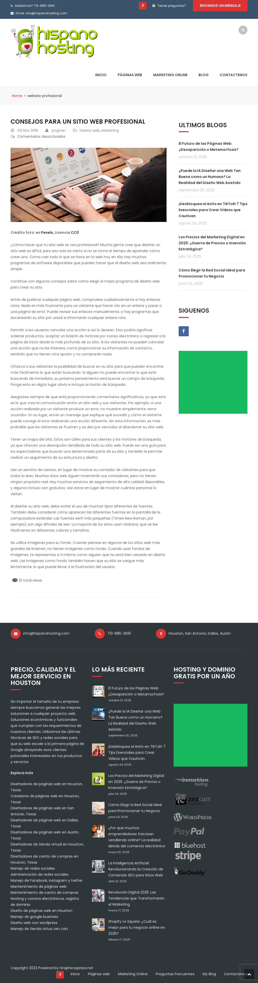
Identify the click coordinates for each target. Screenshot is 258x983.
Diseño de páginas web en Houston (41, 910)
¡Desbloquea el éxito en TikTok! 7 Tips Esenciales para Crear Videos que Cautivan (213, 209)
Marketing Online (170, 74)
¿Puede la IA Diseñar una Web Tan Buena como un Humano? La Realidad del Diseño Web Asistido (210, 176)
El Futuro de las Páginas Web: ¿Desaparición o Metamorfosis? (208, 146)
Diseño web (90, 130)
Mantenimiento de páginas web (39, 886)
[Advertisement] (214, 384)
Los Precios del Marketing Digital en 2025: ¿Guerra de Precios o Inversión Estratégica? (212, 243)
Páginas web (130, 74)
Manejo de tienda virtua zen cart (39, 928)
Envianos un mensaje (220, 5)
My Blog (209, 973)
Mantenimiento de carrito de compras (44, 892)
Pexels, (47, 232)
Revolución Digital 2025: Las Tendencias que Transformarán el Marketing (136, 898)
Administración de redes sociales (40, 874)
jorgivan (59, 130)
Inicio (101, 74)
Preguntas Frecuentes (175, 973)
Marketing (110, 130)
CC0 (75, 232)
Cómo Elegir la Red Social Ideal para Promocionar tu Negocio (212, 273)
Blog (204, 74)
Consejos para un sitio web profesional (78, 121)
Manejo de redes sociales (33, 868)
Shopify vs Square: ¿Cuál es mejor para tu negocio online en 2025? (136, 927)
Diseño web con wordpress (34, 922)
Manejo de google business (34, 916)
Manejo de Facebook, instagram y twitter (47, 880)
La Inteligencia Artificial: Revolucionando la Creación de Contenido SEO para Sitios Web (135, 869)
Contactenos (233, 74)
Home (17, 95)
